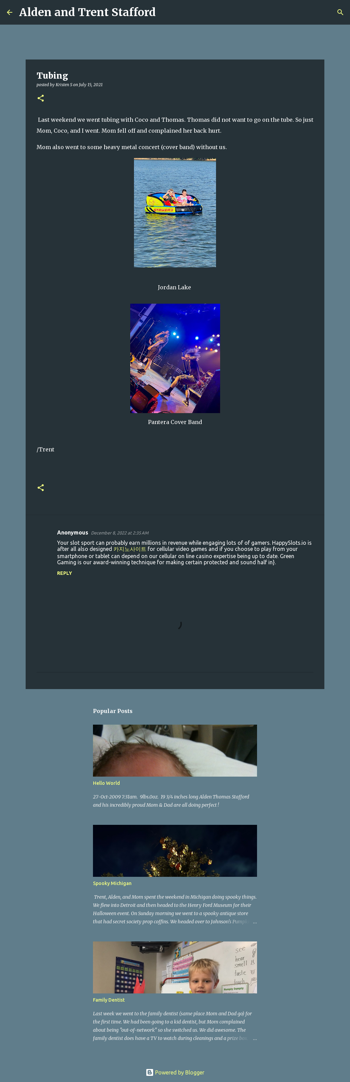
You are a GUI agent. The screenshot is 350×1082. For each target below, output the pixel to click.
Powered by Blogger (175, 1072)
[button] (41, 98)
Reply (64, 573)
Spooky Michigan (112, 883)
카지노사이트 (129, 549)
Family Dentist (109, 1000)
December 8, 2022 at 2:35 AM (119, 532)
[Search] (165, 12)
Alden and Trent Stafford (87, 12)
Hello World (106, 783)
